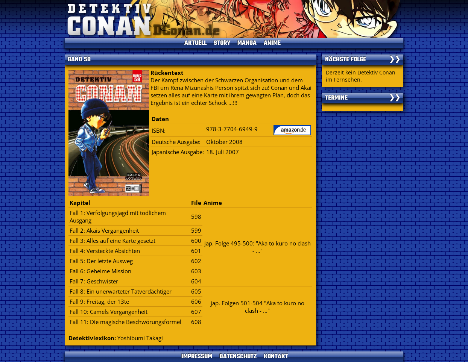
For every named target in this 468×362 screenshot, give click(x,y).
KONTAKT (276, 357)
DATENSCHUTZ (238, 357)
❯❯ (394, 60)
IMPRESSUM (196, 357)
